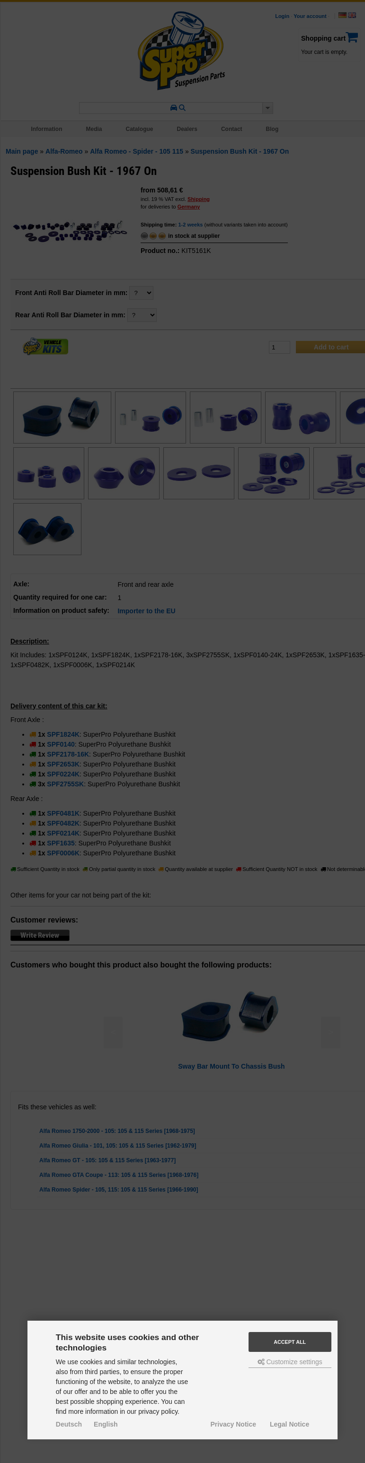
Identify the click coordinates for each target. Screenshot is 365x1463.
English (106, 1424)
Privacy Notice (234, 1424)
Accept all (290, 1342)
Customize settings (290, 1362)
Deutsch (69, 1424)
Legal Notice (289, 1424)
